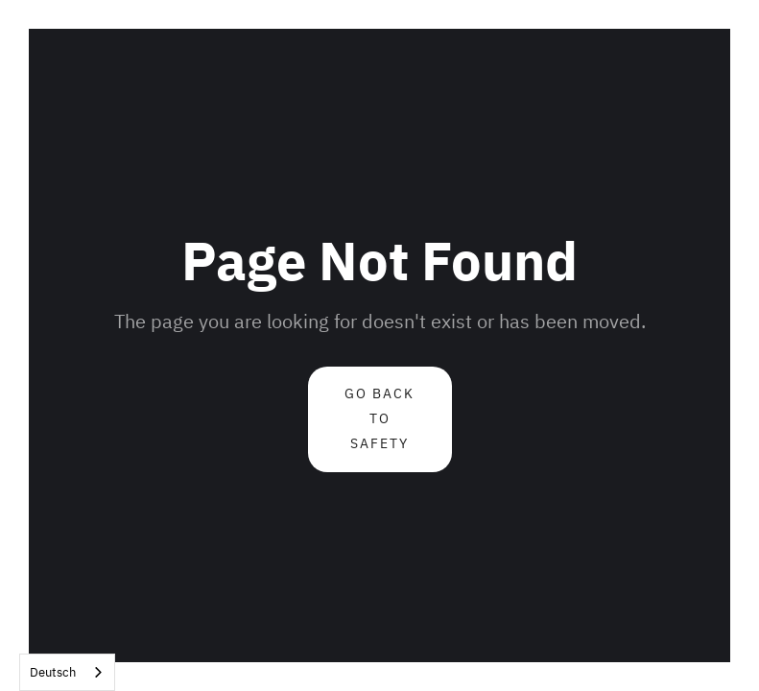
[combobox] (67, 672)
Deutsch (53, 672)
